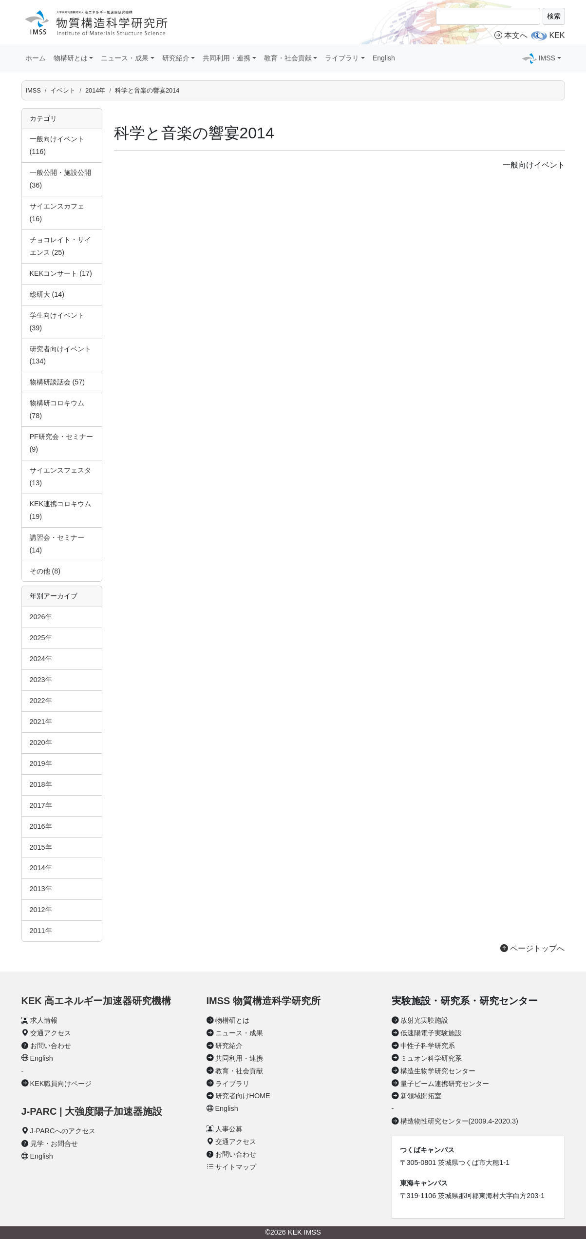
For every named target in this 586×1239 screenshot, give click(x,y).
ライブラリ (232, 1083)
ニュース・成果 (239, 1033)
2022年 (41, 701)
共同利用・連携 (239, 1058)
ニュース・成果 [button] (125, 58)
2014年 (95, 90)
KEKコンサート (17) (61, 273)
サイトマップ (235, 1167)
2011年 (41, 930)
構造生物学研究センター (437, 1071)
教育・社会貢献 (239, 1071)
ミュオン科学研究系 (431, 1058)
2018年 (41, 784)
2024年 (41, 659)
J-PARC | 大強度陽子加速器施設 (92, 1111)
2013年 (41, 889)
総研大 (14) (47, 294)
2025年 (41, 638)
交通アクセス (50, 1033)
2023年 (41, 680)
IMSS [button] (547, 58)
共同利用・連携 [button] (226, 58)
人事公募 (229, 1129)
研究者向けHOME (242, 1096)
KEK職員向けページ (61, 1083)
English (384, 58)
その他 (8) (45, 571)
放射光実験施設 (424, 1020)
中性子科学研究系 (427, 1045)
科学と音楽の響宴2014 (147, 90)
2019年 (41, 763)
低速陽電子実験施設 (431, 1033)
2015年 (41, 847)
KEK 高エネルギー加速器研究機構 (96, 1000)
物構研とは (232, 1020)
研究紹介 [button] (175, 58)
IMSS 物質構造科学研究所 (264, 1000)
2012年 (41, 910)
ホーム (35, 58)
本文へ (511, 35)
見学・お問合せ (54, 1143)
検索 (554, 16)
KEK (557, 35)
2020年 (41, 742)
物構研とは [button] (71, 58)
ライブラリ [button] (342, 58)
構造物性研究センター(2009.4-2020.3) (459, 1121)
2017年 (41, 805)
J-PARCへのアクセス (63, 1131)
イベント (63, 90)
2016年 (41, 826)
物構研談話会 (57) (57, 382)
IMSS (33, 90)
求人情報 (43, 1020)
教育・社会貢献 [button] (288, 58)
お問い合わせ (50, 1045)
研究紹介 (229, 1045)
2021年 (41, 721)
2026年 (41, 617)
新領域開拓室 (420, 1096)
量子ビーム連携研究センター (444, 1083)
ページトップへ (532, 948)
